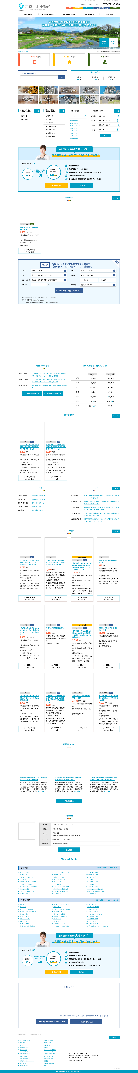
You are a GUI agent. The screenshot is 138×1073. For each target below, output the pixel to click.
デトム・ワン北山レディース (61, 872)
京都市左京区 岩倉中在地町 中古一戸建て (81, 697)
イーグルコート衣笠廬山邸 (60, 889)
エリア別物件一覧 (48, 1056)
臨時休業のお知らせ (38, 503)
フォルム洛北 (57, 919)
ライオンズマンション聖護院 (61, 926)
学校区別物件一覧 (48, 1058)
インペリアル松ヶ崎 (92, 912)
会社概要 (46, 1061)
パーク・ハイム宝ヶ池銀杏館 (27, 926)
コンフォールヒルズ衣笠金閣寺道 (29, 886)
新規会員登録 (47, 1043)
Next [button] (116, 33)
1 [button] (63, 50)
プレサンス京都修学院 (93, 907)
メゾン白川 (23, 907)
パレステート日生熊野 (59, 914)
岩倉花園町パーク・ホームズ (61, 923)
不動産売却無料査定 (49, 1063)
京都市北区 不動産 (48, 1040)
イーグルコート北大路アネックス (29, 884)
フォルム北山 (90, 884)
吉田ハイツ (23, 904)
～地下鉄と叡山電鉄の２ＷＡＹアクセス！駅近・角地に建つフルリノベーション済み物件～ (29, 631)
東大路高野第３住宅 (92, 916)
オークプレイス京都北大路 (27, 891)
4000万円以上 (74, 138)
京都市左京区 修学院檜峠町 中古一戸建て (108, 629)
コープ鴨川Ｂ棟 (57, 912)
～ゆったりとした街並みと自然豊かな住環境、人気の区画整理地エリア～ (29, 698)
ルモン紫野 (23, 879)
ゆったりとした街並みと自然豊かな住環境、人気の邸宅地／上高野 (108, 698)
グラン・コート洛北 (25, 919)
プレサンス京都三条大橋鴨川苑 (28, 912)
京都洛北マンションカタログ (27, 1061)
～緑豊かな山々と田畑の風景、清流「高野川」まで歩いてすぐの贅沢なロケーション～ (55, 563)
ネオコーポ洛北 (91, 921)
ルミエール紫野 (91, 877)
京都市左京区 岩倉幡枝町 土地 (55, 629)
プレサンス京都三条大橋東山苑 (61, 909)
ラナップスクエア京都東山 (27, 909)
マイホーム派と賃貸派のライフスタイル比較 (50, 1050)
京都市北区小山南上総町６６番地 (96, 891)
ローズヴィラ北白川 (92, 923)
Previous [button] (21, 33)
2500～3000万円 (75, 131)
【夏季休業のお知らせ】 (39, 496)
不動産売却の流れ (24, 1047)
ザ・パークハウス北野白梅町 (95, 889)
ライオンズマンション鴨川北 (61, 904)
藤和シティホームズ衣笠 (60, 879)
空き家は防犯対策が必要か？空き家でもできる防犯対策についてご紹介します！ (103, 779)
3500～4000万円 (75, 136)
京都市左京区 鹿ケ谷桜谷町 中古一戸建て (29, 228)
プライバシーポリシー (25, 1066)
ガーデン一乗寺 (24, 914)
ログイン (22, 1045)
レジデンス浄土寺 (24, 916)
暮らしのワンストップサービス (27, 1056)
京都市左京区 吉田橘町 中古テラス (108, 561)
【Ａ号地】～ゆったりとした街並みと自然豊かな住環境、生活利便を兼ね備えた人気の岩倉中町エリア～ (82, 566)
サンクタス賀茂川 (92, 894)
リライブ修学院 (91, 904)
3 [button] (69, 50)
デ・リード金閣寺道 (92, 872)
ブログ (45, 1066)
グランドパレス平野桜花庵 (60, 891)
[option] (69, 33)
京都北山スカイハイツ (93, 874)
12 (94, 406)
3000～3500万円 (75, 133)
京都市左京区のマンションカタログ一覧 (107, 900)
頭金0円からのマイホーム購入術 (24, 1050)
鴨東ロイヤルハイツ (25, 921)
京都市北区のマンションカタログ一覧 (107, 868)
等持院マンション (24, 872)
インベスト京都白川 (92, 919)
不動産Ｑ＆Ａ (47, 1047)
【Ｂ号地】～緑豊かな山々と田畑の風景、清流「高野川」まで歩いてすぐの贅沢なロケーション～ (55, 699)
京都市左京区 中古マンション (24, 51)
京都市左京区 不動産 (25, 1040)
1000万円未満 (74, 120)
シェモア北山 (57, 894)
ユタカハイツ (23, 874)
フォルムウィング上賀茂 (26, 877)
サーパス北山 (57, 884)
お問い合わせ (23, 1063)
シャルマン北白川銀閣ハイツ (61, 916)
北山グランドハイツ (25, 894)
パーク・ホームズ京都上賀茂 (61, 886)
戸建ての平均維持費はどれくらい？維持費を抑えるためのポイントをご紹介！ (68, 779)
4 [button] (72, 50)
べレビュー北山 (57, 882)
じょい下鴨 (56, 921)
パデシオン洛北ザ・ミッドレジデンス (97, 926)
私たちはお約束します (49, 1054)
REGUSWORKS (117, 1068)
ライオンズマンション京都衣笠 (28, 882)
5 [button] (74, 50)
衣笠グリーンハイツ (58, 877)
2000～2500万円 (75, 128)
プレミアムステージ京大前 (94, 914)
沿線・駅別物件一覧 (25, 1058)
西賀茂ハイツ (57, 874)
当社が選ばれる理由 (25, 1054)
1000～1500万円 (75, 123)
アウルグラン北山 (24, 889)
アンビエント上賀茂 (92, 882)
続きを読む (42, 791)
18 (112, 401)
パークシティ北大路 (92, 886)
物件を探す (22, 1043)
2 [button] (66, 50)
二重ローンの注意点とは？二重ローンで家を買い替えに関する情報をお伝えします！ (33, 779)
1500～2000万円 (75, 125)
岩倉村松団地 (57, 907)
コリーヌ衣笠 (90, 879)
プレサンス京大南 (92, 909)
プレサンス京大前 (24, 923)
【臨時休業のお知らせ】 (39, 499)
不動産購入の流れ (48, 1045)
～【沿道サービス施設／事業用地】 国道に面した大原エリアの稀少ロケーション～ (29, 447)
